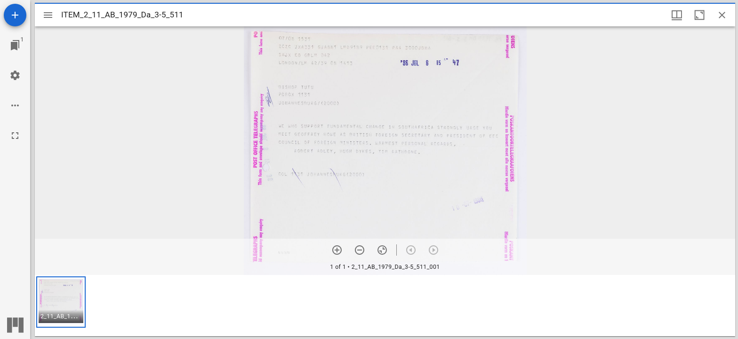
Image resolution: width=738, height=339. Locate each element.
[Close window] (722, 15)
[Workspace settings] (15, 75)
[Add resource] (15, 15)
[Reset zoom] (382, 250)
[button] (61, 302)
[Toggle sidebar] (48, 15)
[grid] (385, 305)
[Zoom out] (359, 250)
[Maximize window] (699, 15)
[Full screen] (15, 135)
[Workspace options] (15, 105)
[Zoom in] (337, 250)
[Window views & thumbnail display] (677, 15)
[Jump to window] (15, 45)
